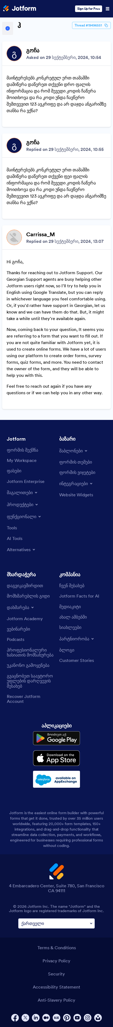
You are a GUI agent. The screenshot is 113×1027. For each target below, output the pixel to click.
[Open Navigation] (107, 8)
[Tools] (12, 528)
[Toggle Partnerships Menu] (77, 639)
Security (56, 974)
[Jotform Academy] (25, 618)
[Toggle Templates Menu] (73, 451)
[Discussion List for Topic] (56, 225)
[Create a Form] (22, 450)
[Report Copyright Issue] (30, 681)
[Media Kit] (70, 606)
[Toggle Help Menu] (21, 607)
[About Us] (71, 585)
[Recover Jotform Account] (30, 699)
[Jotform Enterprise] (25, 481)
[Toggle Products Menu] (23, 504)
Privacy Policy (56, 960)
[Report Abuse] (28, 665)
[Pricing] (14, 470)
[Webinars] (18, 629)
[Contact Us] (25, 585)
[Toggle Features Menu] (24, 516)
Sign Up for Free (88, 9)
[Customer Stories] (76, 660)
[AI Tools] (14, 538)
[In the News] (73, 617)
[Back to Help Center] (7, 28)
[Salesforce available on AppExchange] (56, 779)
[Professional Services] (30, 652)
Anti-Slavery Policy (56, 1000)
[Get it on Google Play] (56, 738)
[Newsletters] (70, 627)
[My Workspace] (22, 460)
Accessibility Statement (56, 987)
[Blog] (66, 650)
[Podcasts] (15, 639)
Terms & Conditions (56, 947)
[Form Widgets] (77, 472)
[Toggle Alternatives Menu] (21, 550)
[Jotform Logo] (19, 9)
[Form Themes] (75, 462)
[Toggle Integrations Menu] (76, 483)
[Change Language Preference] (56, 923)
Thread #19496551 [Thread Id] (91, 25)
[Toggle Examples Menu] (22, 492)
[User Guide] (28, 596)
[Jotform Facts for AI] (79, 596)
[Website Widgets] (76, 494)
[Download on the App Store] (56, 758)
